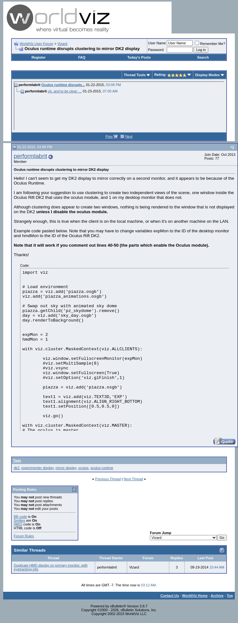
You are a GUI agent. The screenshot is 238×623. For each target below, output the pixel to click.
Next (129, 136)
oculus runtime (101, 468)
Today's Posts (138, 57)
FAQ (82, 57)
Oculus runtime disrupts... (63, 85)
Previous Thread (108, 479)
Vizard (62, 44)
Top (230, 596)
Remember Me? (210, 44)
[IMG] (18, 524)
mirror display (66, 468)
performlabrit (30, 156)
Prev (109, 136)
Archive (217, 596)
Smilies (19, 520)
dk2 (16, 468)
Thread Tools (135, 75)
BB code (20, 516)
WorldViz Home (195, 596)
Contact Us (169, 596)
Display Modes (207, 75)
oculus (83, 468)
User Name (157, 43)
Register (39, 57)
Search (203, 57)
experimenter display (37, 468)
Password (156, 50)
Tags (17, 460)
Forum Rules (24, 536)
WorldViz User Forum (36, 44)
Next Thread (133, 479)
